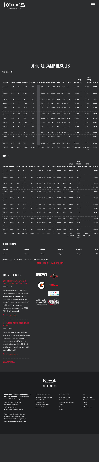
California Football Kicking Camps (15, 421)
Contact (61, 404)
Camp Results (40, 402)
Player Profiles (41, 400)
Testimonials (63, 400)
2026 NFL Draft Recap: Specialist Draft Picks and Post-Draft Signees (16, 282)
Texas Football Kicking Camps (14, 414)
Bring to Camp (88, 397)
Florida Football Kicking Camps (14, 416)
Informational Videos (66, 402)
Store (61, 409)
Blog (60, 407)
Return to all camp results (50, 263)
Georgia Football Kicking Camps (15, 419)
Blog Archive (9, 361)
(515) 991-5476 (11, 407)
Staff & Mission (64, 397)
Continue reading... (10, 315)
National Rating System (44, 397)
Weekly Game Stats (42, 404)
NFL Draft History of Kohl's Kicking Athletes (16, 324)
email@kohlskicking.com (14, 409)
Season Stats (40, 407)
